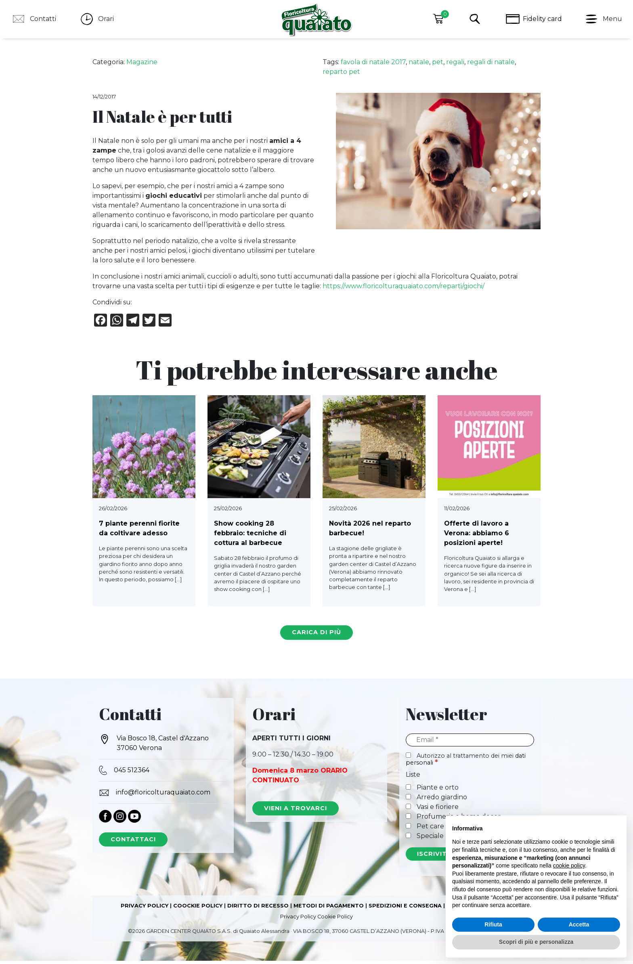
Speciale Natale (436, 839)
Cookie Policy (335, 920)
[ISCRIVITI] (433, 857)
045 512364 (124, 773)
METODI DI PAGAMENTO (328, 909)
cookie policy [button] (569, 865)
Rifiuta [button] (493, 924)
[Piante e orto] (408, 790)
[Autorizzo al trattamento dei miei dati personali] (408, 758)
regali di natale (491, 65)
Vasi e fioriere (432, 810)
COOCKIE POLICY (197, 909)
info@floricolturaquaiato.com (154, 796)
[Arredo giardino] (408, 800)
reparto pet (341, 75)
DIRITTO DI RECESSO (258, 909)
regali (455, 65)
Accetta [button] (579, 924)
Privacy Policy (298, 920)
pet (437, 65)
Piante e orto (432, 790)
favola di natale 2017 (373, 65)
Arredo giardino (436, 800)
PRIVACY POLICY (144, 909)
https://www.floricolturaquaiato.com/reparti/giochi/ (403, 289)
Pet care (425, 829)
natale (419, 65)
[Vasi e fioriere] (408, 809)
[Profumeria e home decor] (408, 819)
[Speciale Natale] (408, 838)
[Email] (470, 743)
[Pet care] (408, 829)
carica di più (316, 635)
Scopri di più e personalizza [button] (536, 942)
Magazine (141, 65)
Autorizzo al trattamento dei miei (466, 762)
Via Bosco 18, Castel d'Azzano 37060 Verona (154, 746)
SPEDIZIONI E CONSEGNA (405, 909)
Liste (413, 778)
